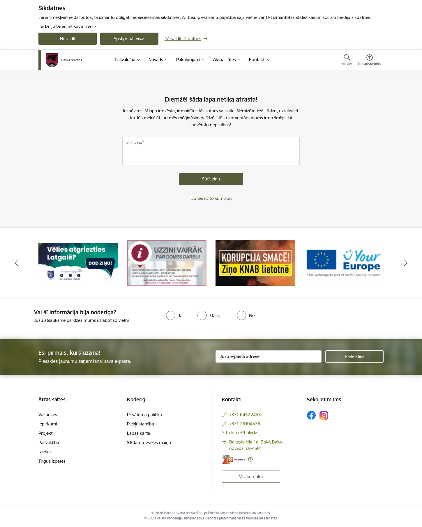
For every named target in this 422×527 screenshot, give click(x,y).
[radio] (174, 315)
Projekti (45, 433)
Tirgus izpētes (52, 461)
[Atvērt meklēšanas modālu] (347, 61)
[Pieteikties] (354, 356)
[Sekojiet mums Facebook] (311, 415)
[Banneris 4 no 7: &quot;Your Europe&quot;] (344, 262)
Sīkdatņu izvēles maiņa (149, 442)
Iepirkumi (47, 424)
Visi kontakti (251, 476)
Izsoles (45, 452)
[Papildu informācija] (250, 459)
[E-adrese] (233, 459)
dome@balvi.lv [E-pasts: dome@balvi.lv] (243, 432)
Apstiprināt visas (129, 38)
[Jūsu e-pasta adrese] (269, 356)
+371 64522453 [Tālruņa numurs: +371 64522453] (245, 414)
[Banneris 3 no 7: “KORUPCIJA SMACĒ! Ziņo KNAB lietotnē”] (255, 262)
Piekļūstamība (140, 424)
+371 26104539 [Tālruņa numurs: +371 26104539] (244, 423)
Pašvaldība (48, 442)
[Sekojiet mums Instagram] (323, 415)
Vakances (47, 414)
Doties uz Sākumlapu (211, 198)
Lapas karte (138, 433)
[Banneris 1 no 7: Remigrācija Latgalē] (78, 262)
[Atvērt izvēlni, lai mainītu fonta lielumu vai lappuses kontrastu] (369, 61)
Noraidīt (67, 38)
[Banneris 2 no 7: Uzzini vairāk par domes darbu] (167, 262)
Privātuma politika (144, 414)
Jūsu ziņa (134, 142)
